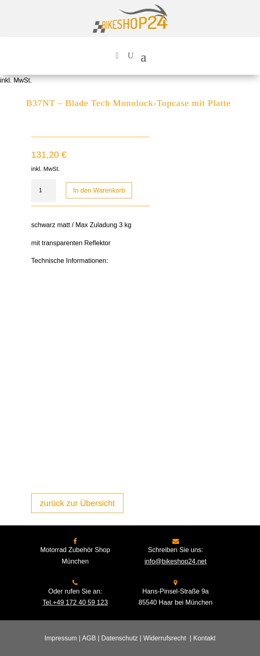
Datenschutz (119, 638)
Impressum (60, 638)
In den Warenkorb (99, 190)
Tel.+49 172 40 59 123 (75, 602)
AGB (89, 638)
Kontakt (204, 638)
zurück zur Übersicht (77, 503)
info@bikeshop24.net (175, 561)
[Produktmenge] (43, 190)
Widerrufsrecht (164, 638)
